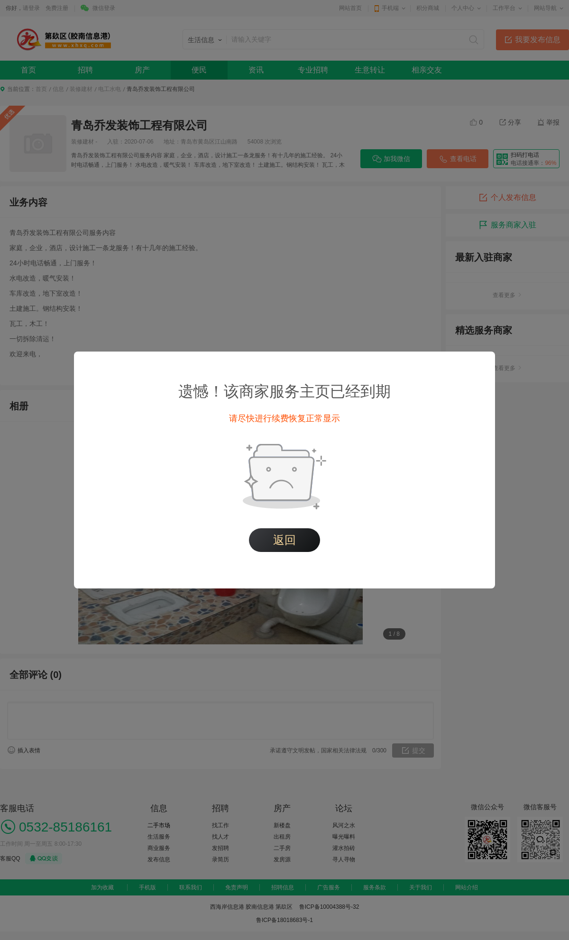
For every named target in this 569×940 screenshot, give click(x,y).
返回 (284, 539)
